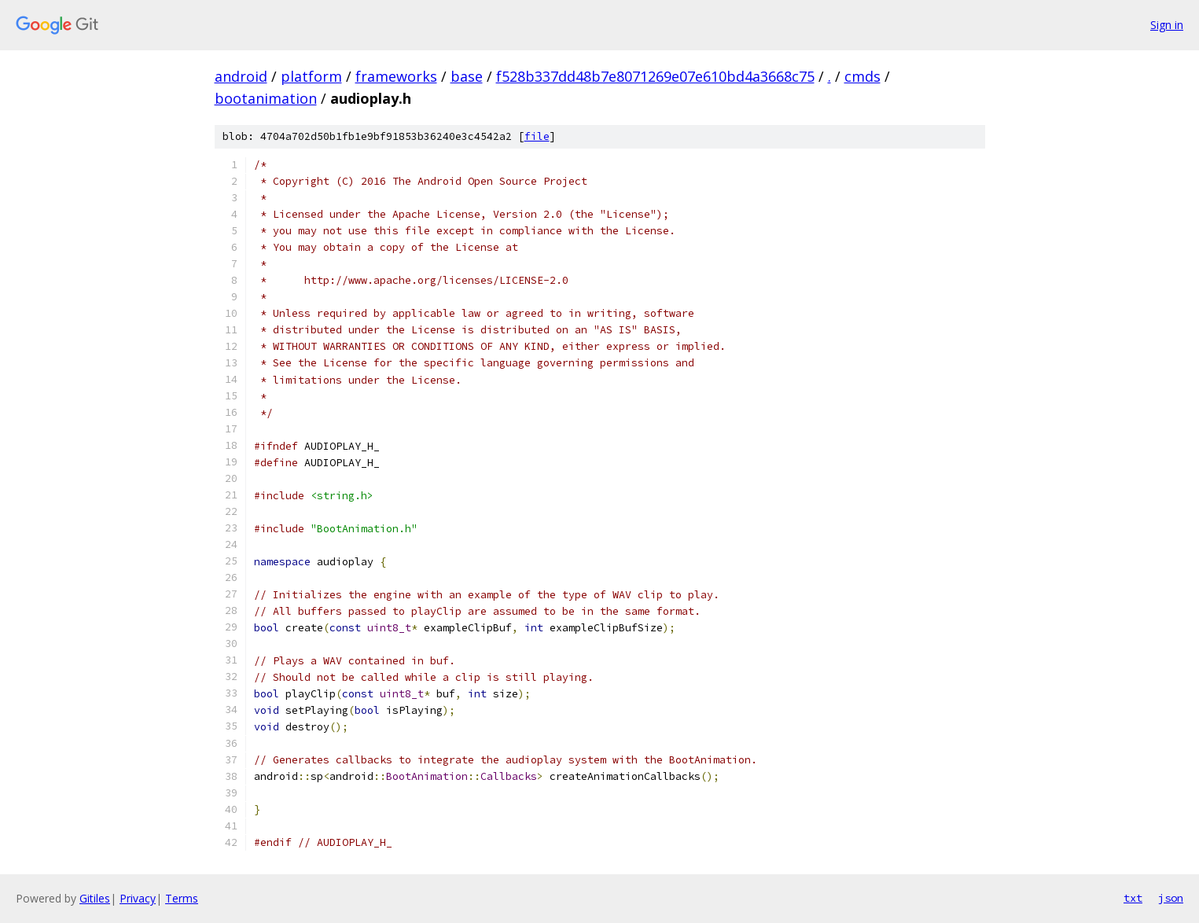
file (537, 136)
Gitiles (94, 898)
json (1170, 898)
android (241, 76)
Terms (181, 898)
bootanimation (266, 98)
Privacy (138, 898)
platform (311, 76)
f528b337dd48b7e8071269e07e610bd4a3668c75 (655, 76)
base (467, 76)
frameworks (396, 76)
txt (1133, 898)
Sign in (1166, 24)
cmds (862, 76)
